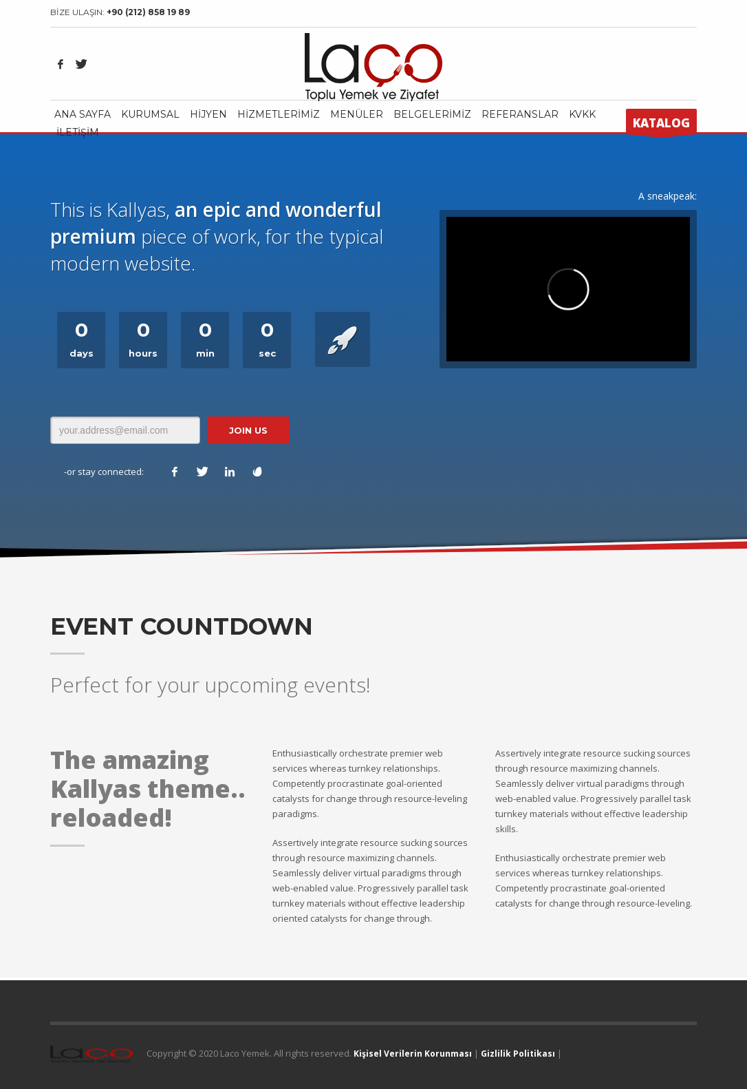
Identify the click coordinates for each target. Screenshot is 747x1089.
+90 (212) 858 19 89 (148, 12)
